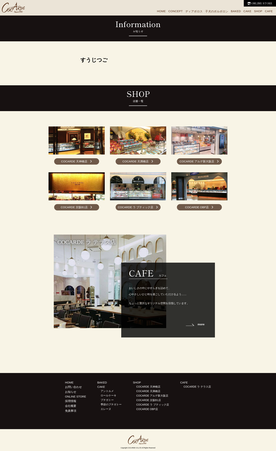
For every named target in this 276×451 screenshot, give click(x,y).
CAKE (247, 11)
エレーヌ (106, 409)
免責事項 (70, 410)
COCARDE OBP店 (197, 207)
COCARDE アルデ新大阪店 (197, 161)
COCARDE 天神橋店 (74, 161)
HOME (161, 11)
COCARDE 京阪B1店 (74, 207)
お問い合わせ (73, 387)
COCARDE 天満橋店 (135, 161)
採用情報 (70, 401)
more (200, 324)
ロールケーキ (108, 395)
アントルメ (107, 391)
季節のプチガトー (111, 404)
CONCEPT (175, 11)
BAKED (236, 11)
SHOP (258, 11)
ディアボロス (194, 11)
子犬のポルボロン (216, 11)
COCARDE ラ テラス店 (197, 386)
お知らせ (70, 391)
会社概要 (70, 405)
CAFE (269, 11)
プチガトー (107, 400)
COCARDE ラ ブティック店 (135, 207)
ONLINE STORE (261, 3)
